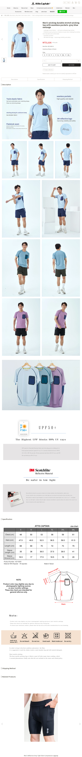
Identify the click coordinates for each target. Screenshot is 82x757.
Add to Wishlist (48, 70)
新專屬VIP (22, 725)
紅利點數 (22, 727)
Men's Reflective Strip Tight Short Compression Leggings (15, 705)
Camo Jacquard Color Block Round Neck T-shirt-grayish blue (66, 705)
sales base (44, 11)
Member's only (24, 722)
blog (37, 11)
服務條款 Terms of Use (44, 727)
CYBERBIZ (35, 753)
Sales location (23, 729)
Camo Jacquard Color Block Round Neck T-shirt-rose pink (41, 705)
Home (8, 8)
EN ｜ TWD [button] (67, 2)
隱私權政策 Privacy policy (44, 729)
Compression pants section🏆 (45, 8)
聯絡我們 (52, 11)
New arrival (24, 8)
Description (14, 79)
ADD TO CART (52, 65)
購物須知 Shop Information (45, 732)
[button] (38, 39)
